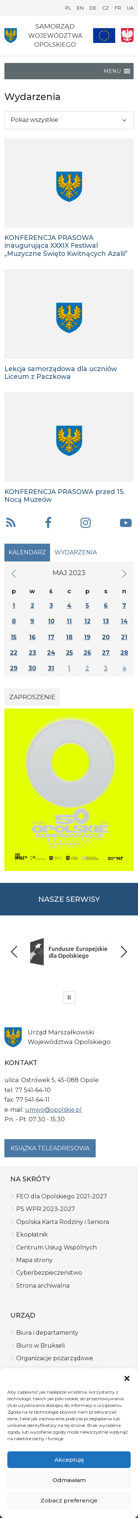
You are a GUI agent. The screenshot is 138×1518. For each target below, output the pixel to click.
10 (51, 621)
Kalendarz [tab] (27, 552)
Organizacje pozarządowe (54, 1358)
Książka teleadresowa (50, 1148)
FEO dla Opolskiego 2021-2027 (61, 1196)
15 (14, 637)
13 (106, 621)
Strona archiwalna (43, 1285)
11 (69, 621)
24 (51, 652)
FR (118, 8)
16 (32, 637)
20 (106, 637)
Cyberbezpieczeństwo (49, 1272)
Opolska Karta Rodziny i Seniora (62, 1221)
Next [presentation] (123, 951)
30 (32, 668)
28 (124, 652)
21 (124, 637)
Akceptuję (69, 1459)
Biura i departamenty (47, 1332)
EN (80, 8)
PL (68, 8)
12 (87, 621)
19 (87, 637)
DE (92, 8)
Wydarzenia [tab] (75, 552)
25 (69, 652)
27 (106, 652)
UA (130, 8)
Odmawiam (69, 1480)
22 (13, 652)
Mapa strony (34, 1260)
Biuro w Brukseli (40, 1345)
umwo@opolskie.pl (53, 1109)
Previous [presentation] (14, 951)
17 (51, 637)
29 (14, 668)
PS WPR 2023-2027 (45, 1208)
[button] (127, 1377)
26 (87, 652)
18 (69, 637)
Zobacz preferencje (69, 1500)
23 (32, 652)
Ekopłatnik (32, 1234)
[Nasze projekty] (104, 35)
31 (51, 668)
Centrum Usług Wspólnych (56, 1247)
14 (124, 621)
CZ (105, 8)
